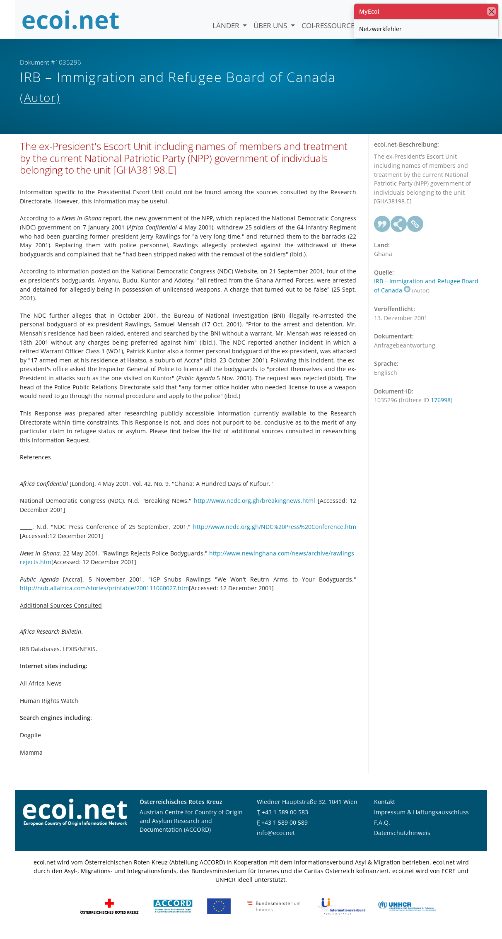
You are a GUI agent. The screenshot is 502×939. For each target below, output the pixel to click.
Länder (226, 25)
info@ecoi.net (276, 839)
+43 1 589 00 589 (284, 829)
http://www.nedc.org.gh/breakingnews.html (254, 507)
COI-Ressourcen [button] (332, 25)
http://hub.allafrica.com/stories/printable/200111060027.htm (104, 595)
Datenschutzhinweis (402, 839)
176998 (441, 406)
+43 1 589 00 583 (285, 819)
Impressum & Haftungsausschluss (421, 819)
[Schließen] (491, 11)
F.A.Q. (382, 829)
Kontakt (384, 808)
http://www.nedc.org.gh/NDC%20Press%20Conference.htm (274, 534)
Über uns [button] (271, 25)
